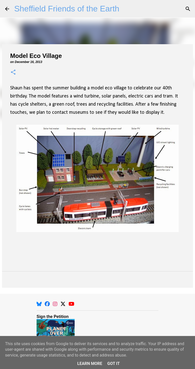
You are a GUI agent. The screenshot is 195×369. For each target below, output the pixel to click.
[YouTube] (71, 304)
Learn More (89, 363)
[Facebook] (47, 304)
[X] (63, 304)
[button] (13, 72)
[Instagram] (55, 304)
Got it (113, 363)
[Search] (188, 9)
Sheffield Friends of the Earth (66, 8)
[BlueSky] (39, 304)
